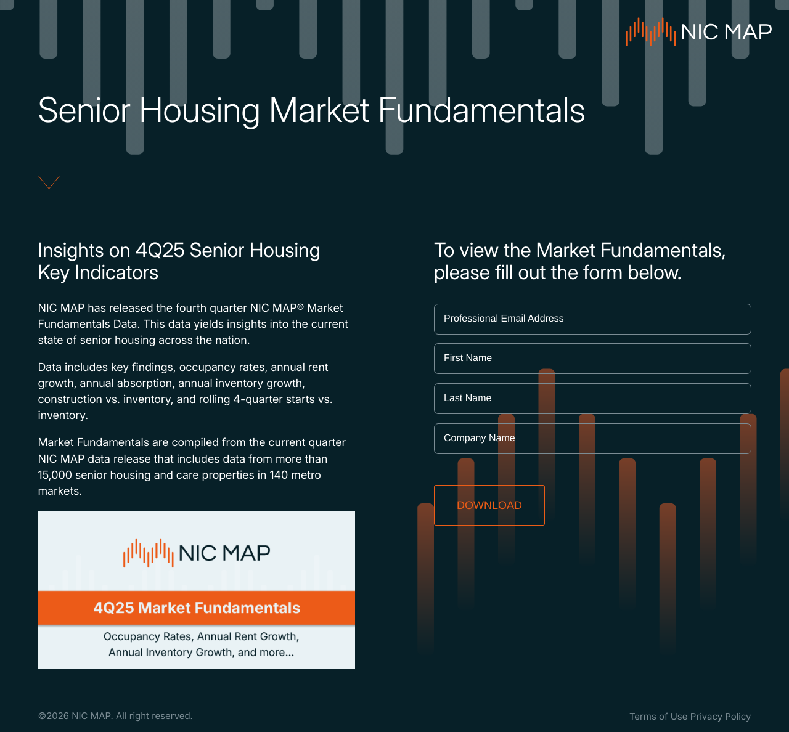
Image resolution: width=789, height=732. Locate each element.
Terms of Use (658, 716)
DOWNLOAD (489, 505)
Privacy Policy (720, 716)
